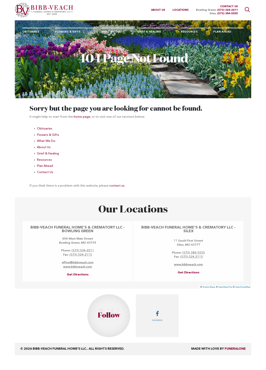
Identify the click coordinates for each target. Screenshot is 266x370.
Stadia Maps (209, 287)
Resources (44, 159)
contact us (117, 185)
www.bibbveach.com (77, 266)
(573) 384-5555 (227, 13)
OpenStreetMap (242, 287)
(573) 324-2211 (227, 10)
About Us (158, 10)
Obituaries (44, 128)
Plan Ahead (45, 166)
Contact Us (229, 6)
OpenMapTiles (225, 287)
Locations (181, 10)
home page (82, 116)
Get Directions (77, 274)
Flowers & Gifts (48, 135)
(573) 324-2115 (80, 254)
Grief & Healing (48, 153)
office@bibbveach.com (77, 262)
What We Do (46, 141)
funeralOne (235, 348)
